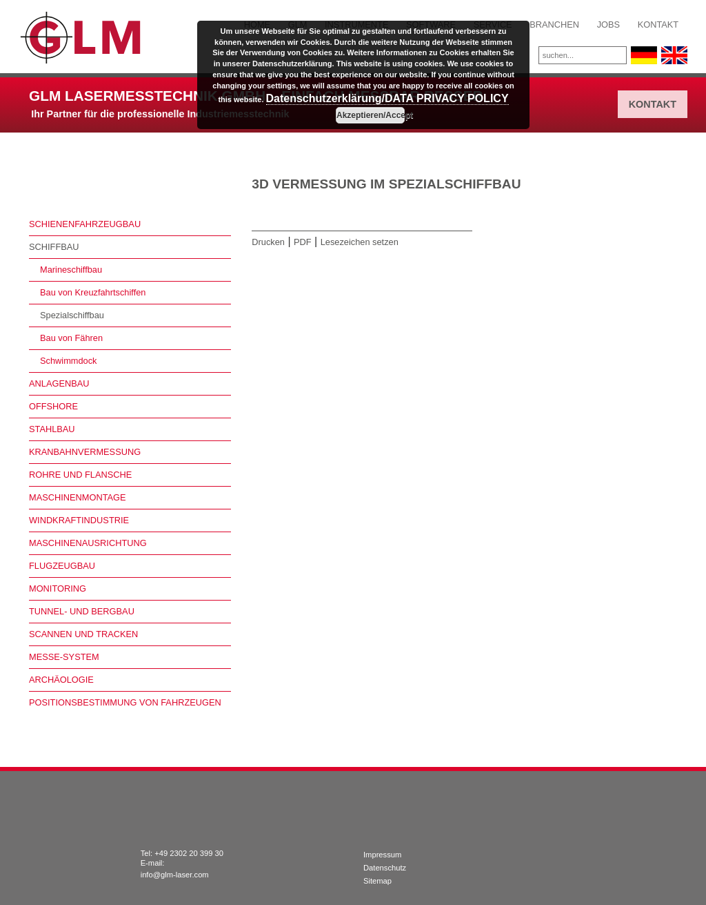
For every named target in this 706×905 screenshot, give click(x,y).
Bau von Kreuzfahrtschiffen (92, 292)
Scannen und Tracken (83, 634)
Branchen (554, 24)
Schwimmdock (68, 361)
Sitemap (377, 881)
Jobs (608, 24)
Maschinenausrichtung (88, 543)
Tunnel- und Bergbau (81, 611)
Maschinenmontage (77, 497)
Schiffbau (54, 247)
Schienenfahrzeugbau (85, 224)
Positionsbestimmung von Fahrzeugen (125, 702)
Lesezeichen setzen (360, 242)
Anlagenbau (59, 383)
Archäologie (61, 679)
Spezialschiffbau (72, 315)
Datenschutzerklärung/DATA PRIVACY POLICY (387, 98)
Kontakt (658, 24)
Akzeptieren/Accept (370, 115)
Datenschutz (384, 868)
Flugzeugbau (62, 566)
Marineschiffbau (71, 269)
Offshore (53, 406)
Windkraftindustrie (79, 520)
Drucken (268, 242)
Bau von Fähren (71, 338)
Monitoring (57, 588)
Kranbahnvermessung (85, 452)
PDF (303, 242)
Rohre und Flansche (80, 474)
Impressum (382, 854)
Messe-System (64, 657)
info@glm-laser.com (175, 874)
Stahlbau (52, 429)
